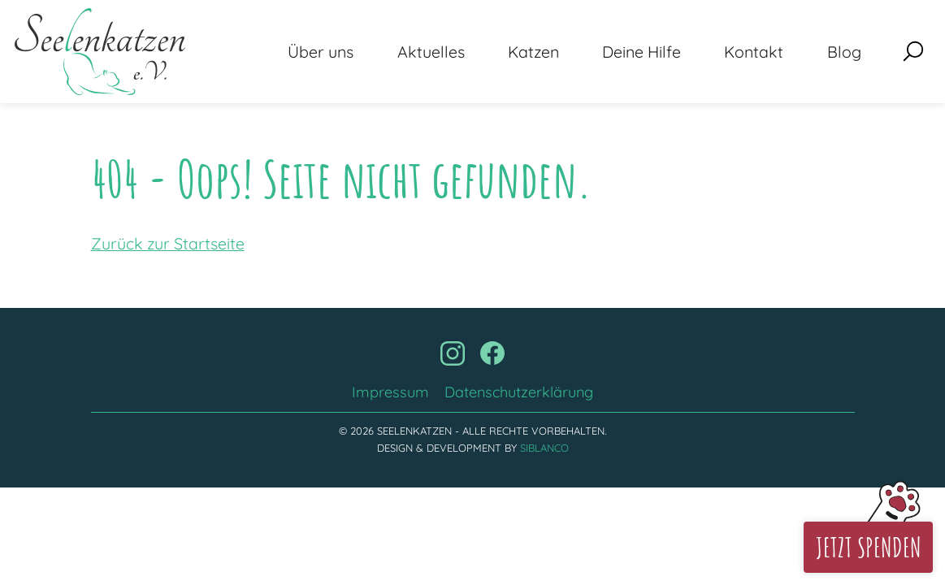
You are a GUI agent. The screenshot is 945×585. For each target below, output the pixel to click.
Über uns (320, 51)
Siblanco (544, 447)
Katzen (533, 51)
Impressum (390, 392)
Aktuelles (431, 51)
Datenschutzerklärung (518, 392)
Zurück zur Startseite (168, 243)
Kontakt (753, 51)
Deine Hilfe (641, 51)
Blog (844, 51)
